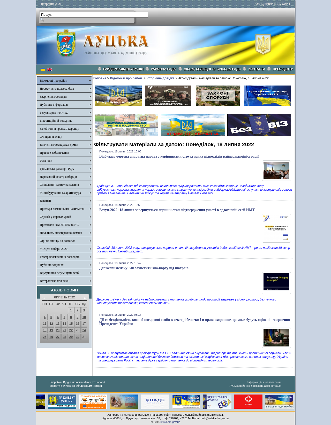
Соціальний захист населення (59, 185)
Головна (99, 78)
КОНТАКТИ (257, 69)
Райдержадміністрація (123, 69)
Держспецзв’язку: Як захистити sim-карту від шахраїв (144, 268)
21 (64, 330)
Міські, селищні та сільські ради (212, 69)
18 (44, 330)
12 (51, 324)
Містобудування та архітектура (60, 193)
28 (64, 337)
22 (71, 330)
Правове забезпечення (54, 152)
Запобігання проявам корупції (59, 128)
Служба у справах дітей (55, 217)
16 (77, 324)
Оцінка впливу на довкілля (57, 241)
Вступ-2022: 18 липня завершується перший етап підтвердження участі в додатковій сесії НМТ (177, 210)
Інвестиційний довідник (56, 120)
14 (64, 324)
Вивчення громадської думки (59, 144)
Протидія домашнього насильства (62, 209)
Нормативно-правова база (57, 88)
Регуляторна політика (54, 112)
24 (84, 330)
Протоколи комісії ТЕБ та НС (59, 225)
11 (44, 324)
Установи (46, 161)
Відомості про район (53, 80)
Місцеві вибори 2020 (53, 249)
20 (57, 330)
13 (57, 324)
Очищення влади (51, 136)
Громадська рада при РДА (57, 169)
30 (77, 337)
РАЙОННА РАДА (163, 69)
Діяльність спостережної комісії (61, 233)
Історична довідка (161, 78)
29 (71, 337)
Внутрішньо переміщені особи (60, 273)
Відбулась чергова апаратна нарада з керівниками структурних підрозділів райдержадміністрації (179, 156)
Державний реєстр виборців (58, 177)
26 (51, 337)
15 (71, 324)
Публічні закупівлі (52, 265)
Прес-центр (283, 69)
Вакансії (45, 201)
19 (51, 330)
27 (57, 337)
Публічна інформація (54, 104)
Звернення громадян (53, 96)
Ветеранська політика (54, 281)
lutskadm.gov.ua (170, 421)
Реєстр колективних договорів (59, 257)
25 (44, 337)
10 (84, 317)
